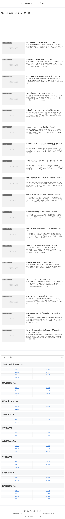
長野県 (48, 406)
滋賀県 (17, 446)
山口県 (48, 465)
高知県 (48, 480)
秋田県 (48, 369)
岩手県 (17, 375)
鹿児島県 (48, 496)
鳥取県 (17, 462)
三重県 (48, 435)
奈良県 (48, 449)
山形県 (48, 372)
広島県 (48, 462)
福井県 (48, 420)
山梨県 (17, 409)
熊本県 (17, 499)
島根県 (17, 465)
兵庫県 (48, 446)
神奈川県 (48, 393)
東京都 (48, 391)
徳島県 (17, 478)
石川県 (17, 422)
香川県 (17, 480)
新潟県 (17, 406)
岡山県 (17, 467)
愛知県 (48, 433)
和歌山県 (48, 451)
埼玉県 (17, 396)
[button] (62, 357)
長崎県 (17, 496)
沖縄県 (48, 499)
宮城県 (17, 377)
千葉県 (48, 388)
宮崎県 (48, 494)
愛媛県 (48, 478)
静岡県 (17, 435)
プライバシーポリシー (48, 514)
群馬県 (17, 393)
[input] (32, 357)
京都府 (17, 449)
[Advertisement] (32, 27)
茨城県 (17, 388)
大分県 (48, 491)
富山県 (17, 420)
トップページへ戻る (16, 514)
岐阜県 (17, 433)
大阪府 (17, 451)
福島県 (48, 375)
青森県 (17, 372)
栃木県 (17, 391)
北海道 (17, 369)
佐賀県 (17, 494)
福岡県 (17, 491)
